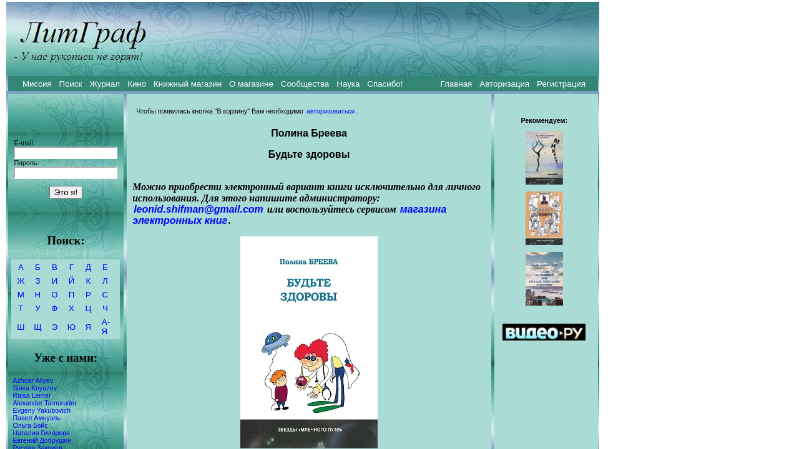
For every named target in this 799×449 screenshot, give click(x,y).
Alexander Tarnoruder (44, 403)
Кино (136, 84)
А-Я (106, 326)
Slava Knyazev (34, 388)
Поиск (70, 84)
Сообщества (305, 84)
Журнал (104, 84)
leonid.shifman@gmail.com (198, 209)
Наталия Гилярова (40, 433)
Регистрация (561, 84)
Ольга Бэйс (29, 425)
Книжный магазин (188, 84)
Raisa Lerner (31, 395)
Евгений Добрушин (41, 440)
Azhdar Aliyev (32, 380)
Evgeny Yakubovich (41, 410)
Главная (457, 84)
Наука (348, 84)
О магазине (251, 84)
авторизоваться (330, 111)
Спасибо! (385, 84)
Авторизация (504, 84)
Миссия (37, 84)
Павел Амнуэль (36, 418)
